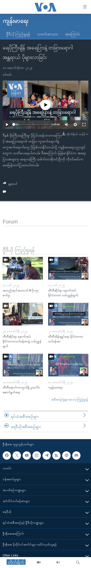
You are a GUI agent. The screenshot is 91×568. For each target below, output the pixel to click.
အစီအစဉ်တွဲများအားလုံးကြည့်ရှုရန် (69, 399)
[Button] (10, 184)
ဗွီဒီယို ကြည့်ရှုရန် (18, 34)
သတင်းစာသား (47, 34)
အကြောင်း (72, 34)
